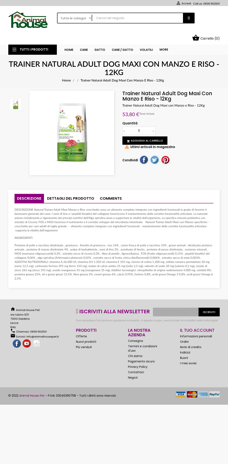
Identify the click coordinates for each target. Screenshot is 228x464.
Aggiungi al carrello (145, 129)
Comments (111, 186)
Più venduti (84, 335)
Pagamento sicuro (141, 349)
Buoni (184, 346)
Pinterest (165, 147)
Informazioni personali (196, 324)
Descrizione (29, 186)
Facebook (17, 331)
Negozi (133, 365)
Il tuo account (197, 318)
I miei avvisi (188, 351)
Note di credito (190, 335)
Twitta (154, 147)
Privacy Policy (138, 355)
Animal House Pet (32, 383)
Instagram (36, 331)
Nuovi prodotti (86, 330)
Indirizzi (185, 340)
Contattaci (136, 360)
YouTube (27, 331)
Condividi (144, 147)
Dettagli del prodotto (70, 186)
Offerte (81, 324)
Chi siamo (135, 344)
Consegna (135, 329)
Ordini (184, 330)
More (164, 37)
